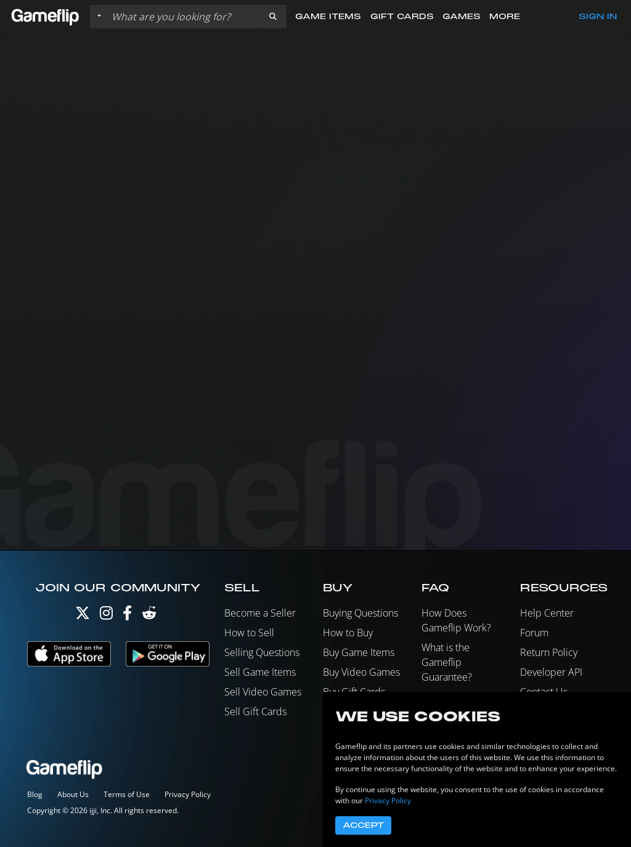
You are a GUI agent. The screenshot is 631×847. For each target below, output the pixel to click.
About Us (73, 794)
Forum (534, 632)
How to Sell (249, 632)
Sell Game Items (260, 672)
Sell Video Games (262, 692)
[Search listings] (183, 16)
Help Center (547, 613)
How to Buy (348, 632)
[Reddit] (149, 615)
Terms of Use (127, 794)
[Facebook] (127, 615)
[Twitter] (82, 615)
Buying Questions (360, 613)
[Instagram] (106, 615)
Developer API (551, 672)
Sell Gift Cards (255, 711)
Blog (35, 794)
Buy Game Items (358, 652)
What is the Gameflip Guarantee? (446, 662)
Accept (363, 825)
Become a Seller (260, 613)
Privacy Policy (188, 794)
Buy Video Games (361, 672)
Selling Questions (261, 652)
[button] (273, 16)
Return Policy (548, 652)
